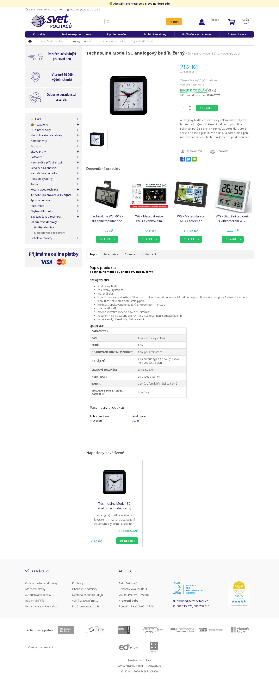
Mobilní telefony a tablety (46, 135)
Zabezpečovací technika (46, 216)
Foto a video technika (44, 189)
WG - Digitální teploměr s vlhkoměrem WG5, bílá (233, 218)
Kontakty (39, 34)
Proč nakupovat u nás (76, 34)
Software (36, 157)
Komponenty (39, 141)
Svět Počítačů (50, 21)
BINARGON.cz (152, 666)
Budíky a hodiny (82, 41)
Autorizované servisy (38, 595)
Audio (34, 184)
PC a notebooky (41, 130)
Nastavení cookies (139, 660)
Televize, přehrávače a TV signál (51, 195)
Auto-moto (38, 206)
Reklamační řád (35, 600)
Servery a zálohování (44, 168)
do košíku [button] (106, 239)
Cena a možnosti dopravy (41, 583)
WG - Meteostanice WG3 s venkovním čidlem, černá (149, 218)
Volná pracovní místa (85, 600)
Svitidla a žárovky (41, 238)
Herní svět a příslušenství (46, 162)
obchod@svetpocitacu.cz (192, 601)
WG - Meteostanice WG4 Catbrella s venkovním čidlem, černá (191, 218)
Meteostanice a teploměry (49, 232)
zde (167, 3)
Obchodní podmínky (84, 589)
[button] (107, 239)
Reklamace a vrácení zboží (41, 606)
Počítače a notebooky (197, 34)
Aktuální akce (237, 34)
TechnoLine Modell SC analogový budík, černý (114, 505)
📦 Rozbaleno (39, 124)
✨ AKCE (36, 119)
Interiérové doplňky (51, 41)
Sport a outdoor (41, 200)
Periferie (36, 146)
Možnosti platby (35, 589)
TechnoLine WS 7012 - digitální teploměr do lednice (107, 218)
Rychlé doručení (117, 34)
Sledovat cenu (194, 151)
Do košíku (206, 108)
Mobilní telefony (155, 34)
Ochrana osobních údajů (87, 595)
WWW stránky (126, 666)
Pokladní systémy (42, 178)
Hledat (174, 21)
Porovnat (222, 151)
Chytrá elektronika (42, 211)
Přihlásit (214, 19)
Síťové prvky (38, 151)
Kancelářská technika (44, 173)
